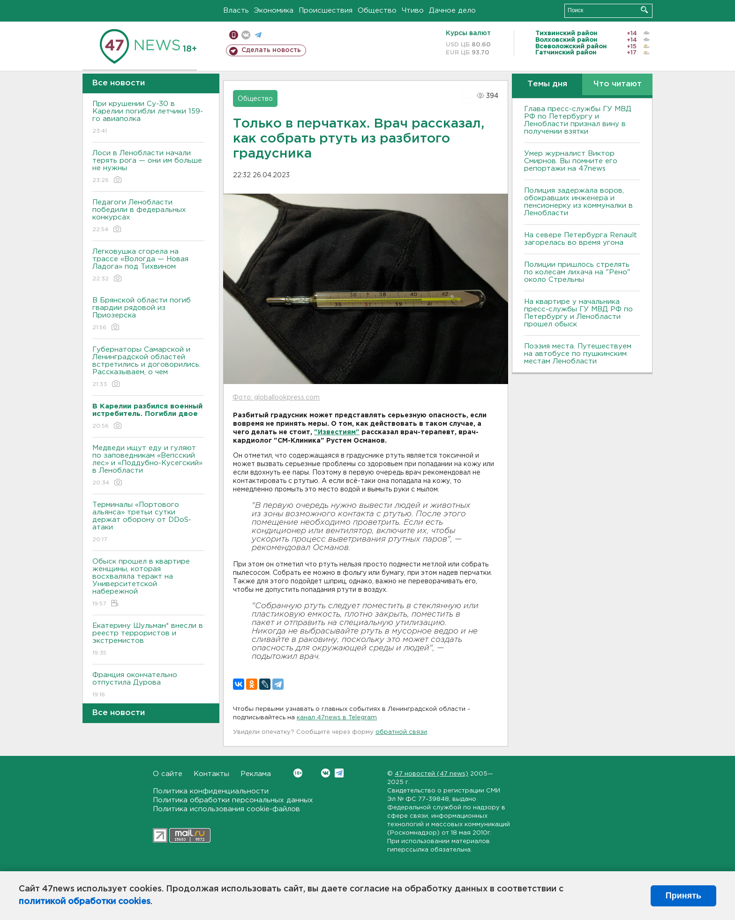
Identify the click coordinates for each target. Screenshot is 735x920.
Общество (377, 11)
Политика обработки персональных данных (233, 800)
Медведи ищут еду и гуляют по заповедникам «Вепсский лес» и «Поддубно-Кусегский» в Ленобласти (148, 466)
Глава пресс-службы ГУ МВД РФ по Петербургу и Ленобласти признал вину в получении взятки (577, 120)
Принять (683, 895)
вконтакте (245, 34)
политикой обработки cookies (84, 901)
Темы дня (547, 84)
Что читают (617, 84)
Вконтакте (297, 773)
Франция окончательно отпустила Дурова (148, 685)
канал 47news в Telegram (337, 717)
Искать (644, 9)
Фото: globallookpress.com (276, 397)
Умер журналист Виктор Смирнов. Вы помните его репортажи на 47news (570, 161)
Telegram (339, 773)
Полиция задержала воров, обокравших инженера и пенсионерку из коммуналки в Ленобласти (578, 202)
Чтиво (413, 11)
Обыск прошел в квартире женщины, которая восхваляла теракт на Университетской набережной (148, 583)
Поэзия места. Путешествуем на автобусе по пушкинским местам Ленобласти (577, 353)
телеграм (258, 34)
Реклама (255, 774)
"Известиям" (337, 432)
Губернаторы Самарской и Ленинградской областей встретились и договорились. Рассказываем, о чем (148, 367)
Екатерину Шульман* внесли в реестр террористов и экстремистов (148, 640)
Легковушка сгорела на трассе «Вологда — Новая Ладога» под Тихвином (148, 266)
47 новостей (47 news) (431, 774)
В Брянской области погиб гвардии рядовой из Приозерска (148, 314)
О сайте (167, 774)
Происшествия (325, 11)
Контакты (211, 774)
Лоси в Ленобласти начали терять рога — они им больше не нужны (148, 167)
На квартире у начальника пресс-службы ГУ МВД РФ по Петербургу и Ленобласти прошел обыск (578, 313)
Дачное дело (452, 11)
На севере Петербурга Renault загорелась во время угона (580, 239)
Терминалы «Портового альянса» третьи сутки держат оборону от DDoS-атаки (148, 522)
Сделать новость (271, 50)
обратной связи (401, 732)
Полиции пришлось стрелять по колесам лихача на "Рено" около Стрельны (577, 272)
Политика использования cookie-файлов (226, 809)
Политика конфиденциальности (211, 791)
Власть (236, 11)
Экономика (273, 11)
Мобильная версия (233, 34)
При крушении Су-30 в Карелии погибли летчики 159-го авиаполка (148, 118)
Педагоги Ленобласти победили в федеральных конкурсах (148, 216)
